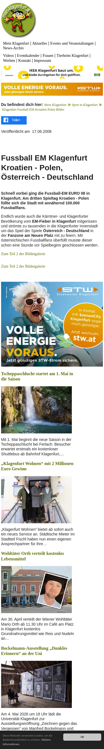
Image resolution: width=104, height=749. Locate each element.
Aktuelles (39, 43)
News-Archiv (13, 48)
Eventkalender (28, 56)
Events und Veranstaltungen (71, 43)
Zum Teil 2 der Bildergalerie (23, 254)
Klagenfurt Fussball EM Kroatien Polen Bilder (33, 109)
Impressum (42, 61)
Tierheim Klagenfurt (72, 56)
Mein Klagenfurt (16, 43)
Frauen (48, 56)
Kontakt (24, 61)
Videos (8, 56)
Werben (9, 61)
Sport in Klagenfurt (84, 105)
